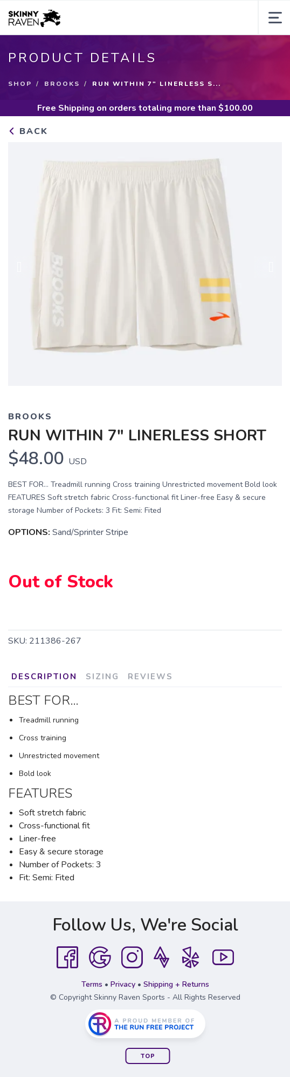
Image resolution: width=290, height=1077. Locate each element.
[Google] (100, 957)
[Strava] (161, 957)
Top (148, 1056)
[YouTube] (223, 957)
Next (265, 267)
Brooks (62, 83)
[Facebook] (67, 957)
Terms (91, 984)
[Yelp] (191, 957)
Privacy (123, 984)
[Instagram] (132, 957)
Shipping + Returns (176, 984)
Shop (20, 83)
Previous (25, 267)
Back (28, 131)
